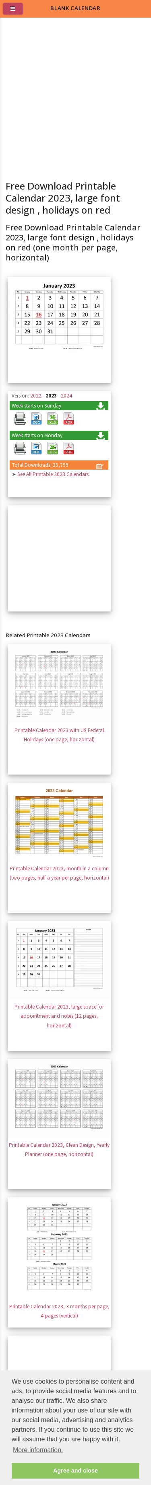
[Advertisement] (75, 97)
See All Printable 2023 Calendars (53, 474)
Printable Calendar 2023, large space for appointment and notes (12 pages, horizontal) (59, 1016)
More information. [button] (38, 1450)
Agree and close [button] (75, 1470)
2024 (66, 395)
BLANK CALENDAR (75, 8)
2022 (35, 395)
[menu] (16, 12)
